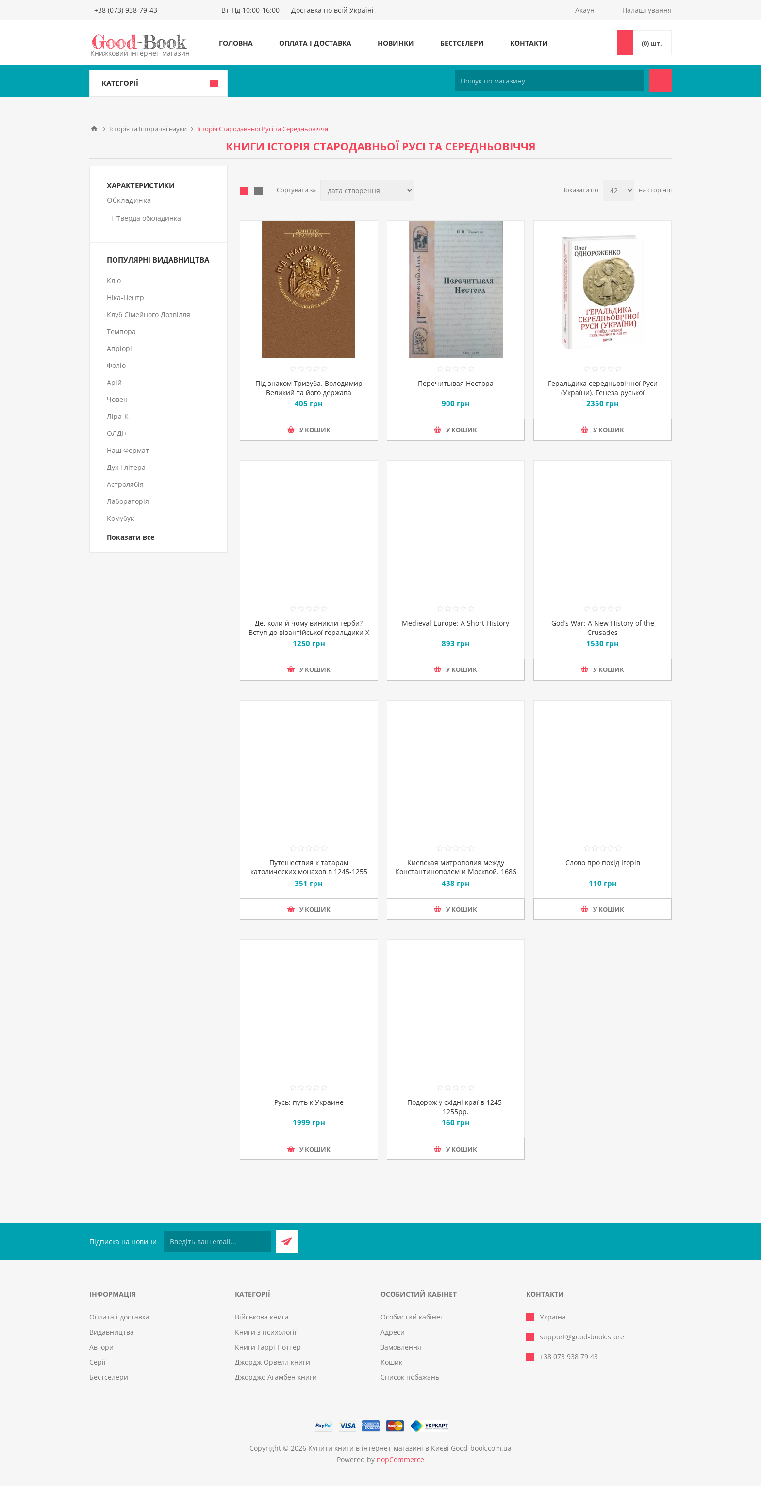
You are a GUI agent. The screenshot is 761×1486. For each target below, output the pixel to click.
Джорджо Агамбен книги (276, 1377)
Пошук (660, 80)
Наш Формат (128, 450)
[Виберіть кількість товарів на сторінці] (618, 190)
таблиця (244, 191)
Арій (114, 382)
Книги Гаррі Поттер (268, 1347)
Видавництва (111, 1331)
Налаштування (647, 10)
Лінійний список (258, 191)
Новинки (396, 43)
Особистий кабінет (412, 1316)
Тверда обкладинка (148, 218)
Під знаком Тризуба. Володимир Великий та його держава (309, 388)
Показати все (130, 537)
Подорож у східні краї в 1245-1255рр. (455, 1107)
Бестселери (462, 43)
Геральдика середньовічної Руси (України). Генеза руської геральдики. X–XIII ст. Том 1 (603, 392)
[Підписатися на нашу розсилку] (217, 1241)
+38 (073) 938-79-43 (125, 10)
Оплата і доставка (315, 43)
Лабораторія (128, 501)
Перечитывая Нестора (456, 383)
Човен (117, 399)
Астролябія (125, 484)
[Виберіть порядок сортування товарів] (367, 190)
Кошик (391, 1362)
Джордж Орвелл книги (272, 1362)
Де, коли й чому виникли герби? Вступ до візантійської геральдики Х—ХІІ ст (308, 632)
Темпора (121, 331)
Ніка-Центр (125, 297)
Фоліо (116, 365)
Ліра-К (118, 416)
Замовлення (400, 1347)
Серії (97, 1362)
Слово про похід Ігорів (602, 862)
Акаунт (586, 10)
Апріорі (119, 348)
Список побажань (409, 1377)
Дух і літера (126, 467)
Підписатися (287, 1241)
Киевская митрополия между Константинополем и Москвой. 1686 (455, 867)
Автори (101, 1347)
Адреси (392, 1331)
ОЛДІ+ (117, 433)
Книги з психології (266, 1331)
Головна (236, 43)
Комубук (120, 518)
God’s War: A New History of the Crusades (602, 627)
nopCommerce (400, 1459)
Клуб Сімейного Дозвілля (148, 314)
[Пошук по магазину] (549, 80)
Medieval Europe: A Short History (455, 623)
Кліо (114, 280)
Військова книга (262, 1316)
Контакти (529, 43)
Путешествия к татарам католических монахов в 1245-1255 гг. (308, 871)
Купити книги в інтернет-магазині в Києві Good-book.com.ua (410, 1448)
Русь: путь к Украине (309, 1102)
